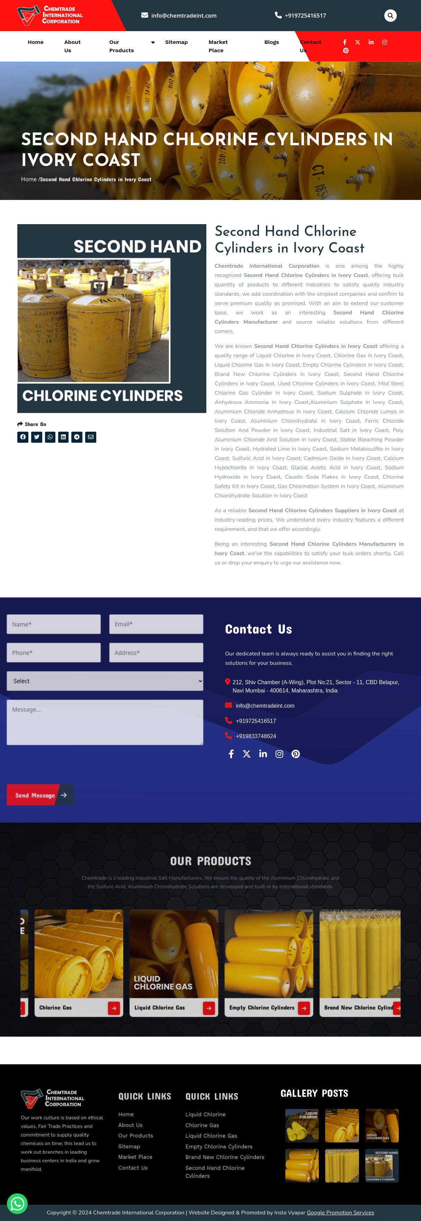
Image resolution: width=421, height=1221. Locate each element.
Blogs (271, 42)
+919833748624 (250, 735)
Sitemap (176, 42)
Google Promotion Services (340, 1213)
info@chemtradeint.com (179, 15)
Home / (31, 179)
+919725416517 (300, 15)
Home (36, 42)
